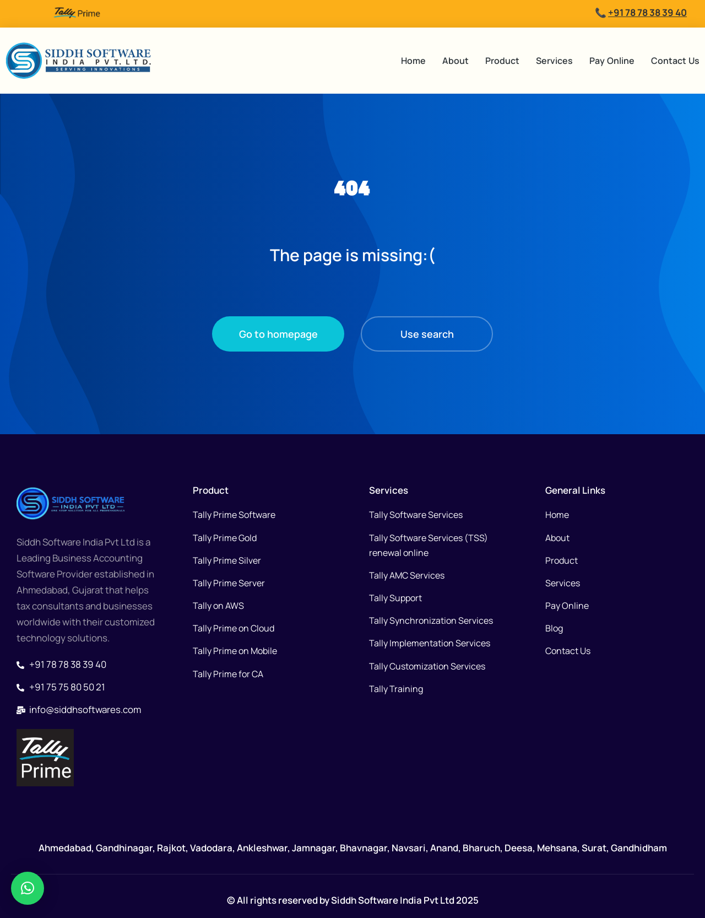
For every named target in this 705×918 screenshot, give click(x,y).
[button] (27, 888)
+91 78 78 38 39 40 (647, 12)
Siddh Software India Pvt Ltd (391, 900)
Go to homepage (278, 334)
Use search (427, 334)
